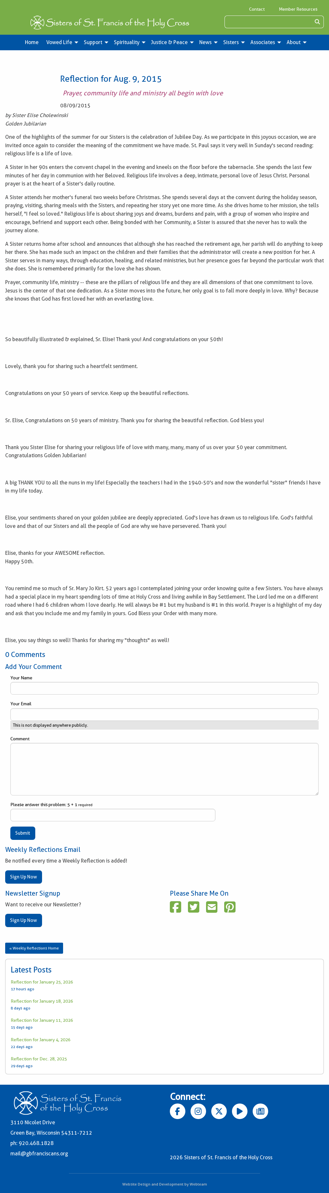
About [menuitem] (294, 42)
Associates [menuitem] (262, 42)
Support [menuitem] (93, 42)
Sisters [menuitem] (231, 42)
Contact (257, 9)
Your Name (164, 685)
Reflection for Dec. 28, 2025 (39, 1058)
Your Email (164, 711)
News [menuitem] (205, 42)
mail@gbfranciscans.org (39, 1154)
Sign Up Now (23, 876)
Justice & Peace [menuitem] (169, 42)
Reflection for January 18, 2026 (42, 1001)
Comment (164, 765)
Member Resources (298, 9)
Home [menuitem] (31, 42)
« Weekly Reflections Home (34, 948)
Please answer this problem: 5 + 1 (112, 811)
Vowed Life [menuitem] (59, 42)
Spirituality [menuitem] (126, 42)
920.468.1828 (36, 1143)
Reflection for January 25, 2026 (42, 981)
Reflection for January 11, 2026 (42, 1020)
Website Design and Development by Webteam (164, 1184)
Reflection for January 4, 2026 (41, 1039)
